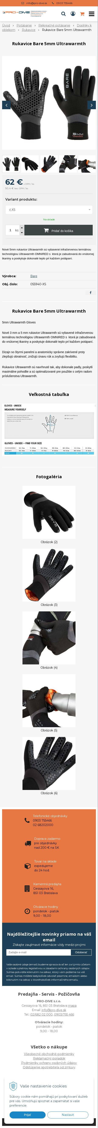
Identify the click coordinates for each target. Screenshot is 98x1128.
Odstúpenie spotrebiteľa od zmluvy (49, 1067)
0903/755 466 (64, 1014)
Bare (33, 276)
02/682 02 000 (41, 1014)
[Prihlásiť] (73, 14)
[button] (63, 14)
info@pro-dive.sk (36, 3)
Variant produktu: (21, 199)
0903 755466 (64, 3)
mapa (72, 1006)
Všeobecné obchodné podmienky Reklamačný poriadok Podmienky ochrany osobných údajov (49, 1058)
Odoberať (81, 952)
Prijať (27, 1115)
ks (16, 230)
